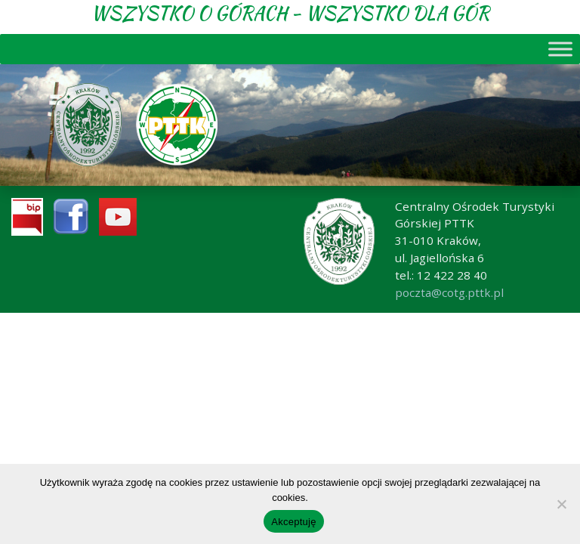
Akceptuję (293, 521)
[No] (561, 504)
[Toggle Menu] (560, 49)
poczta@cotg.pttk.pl (449, 292)
